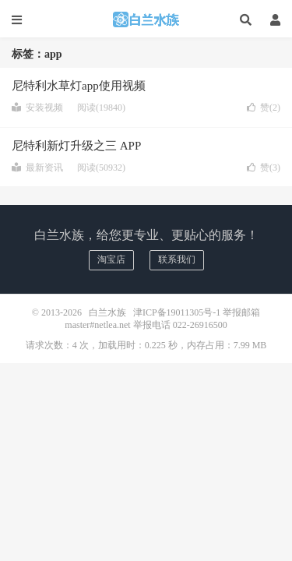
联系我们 (176, 259)
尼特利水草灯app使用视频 (79, 85)
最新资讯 (37, 167)
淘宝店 (111, 259)
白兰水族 (146, 19)
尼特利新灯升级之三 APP (76, 145)
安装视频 (37, 107)
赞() (263, 107)
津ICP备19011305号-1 (176, 312)
